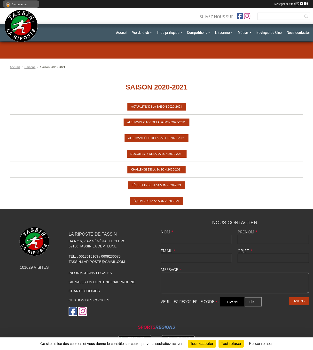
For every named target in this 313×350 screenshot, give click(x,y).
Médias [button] (243, 32)
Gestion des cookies (89, 300)
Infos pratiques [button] (168, 32)
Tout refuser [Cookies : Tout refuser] (231, 344)
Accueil (121, 32)
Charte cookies (84, 291)
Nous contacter (298, 32)
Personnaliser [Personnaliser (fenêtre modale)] (261, 344)
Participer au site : (291, 4)
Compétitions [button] (197, 32)
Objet (245, 250)
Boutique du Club (269, 32)
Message (171, 269)
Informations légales (90, 273)
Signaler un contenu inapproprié (102, 282)
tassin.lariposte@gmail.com (97, 262)
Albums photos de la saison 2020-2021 (156, 122)
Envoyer (299, 301)
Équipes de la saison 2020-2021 (156, 201)
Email (168, 250)
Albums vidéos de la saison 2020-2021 (156, 138)
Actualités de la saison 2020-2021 (156, 106)
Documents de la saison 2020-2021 (156, 154)
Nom (167, 232)
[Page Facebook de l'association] (240, 16)
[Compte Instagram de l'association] (247, 16)
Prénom (248, 232)
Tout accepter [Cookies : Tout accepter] (201, 344)
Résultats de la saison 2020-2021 (156, 185)
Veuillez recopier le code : (190, 301)
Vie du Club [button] (140, 32)
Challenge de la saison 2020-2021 (156, 169)
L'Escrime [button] (222, 32)
